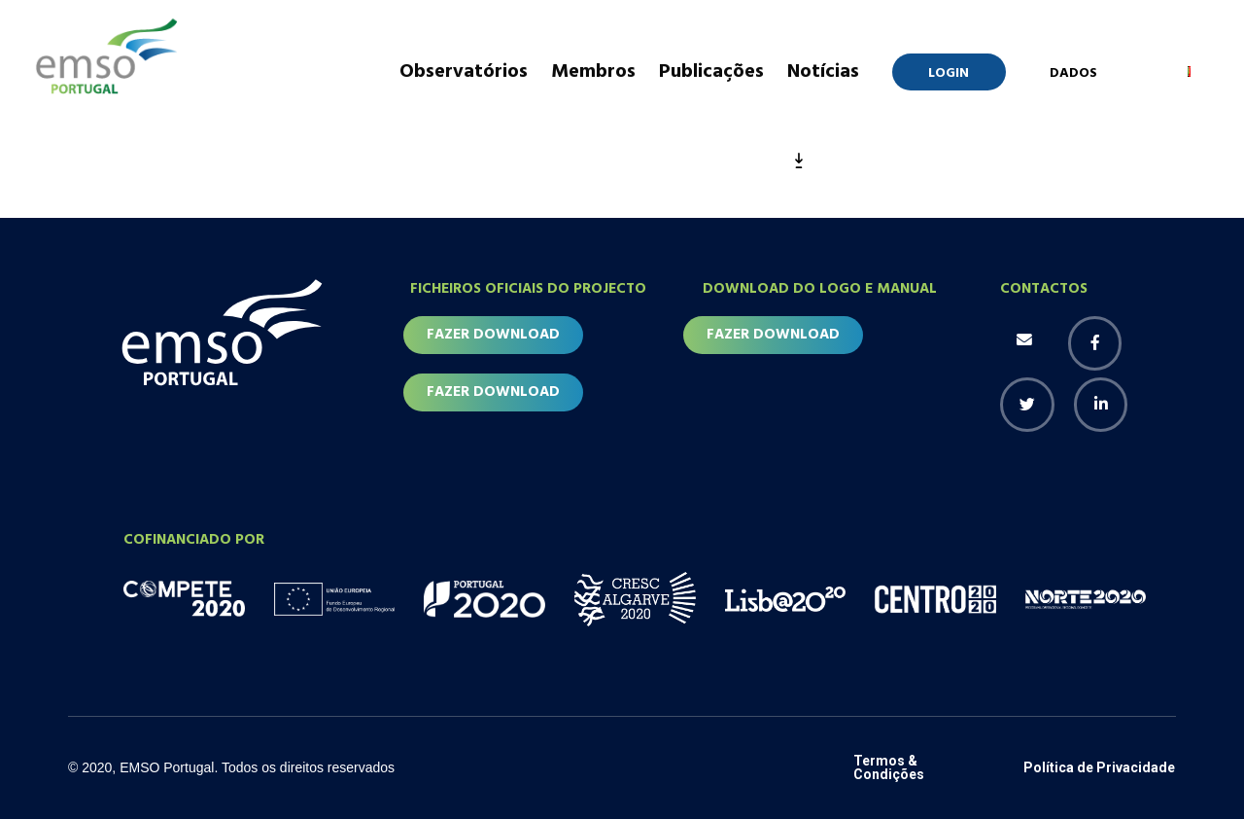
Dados (1073, 73)
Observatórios (463, 72)
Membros (593, 72)
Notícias (823, 72)
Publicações (711, 72)
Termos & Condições (888, 768)
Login (948, 73)
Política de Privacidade (1099, 768)
